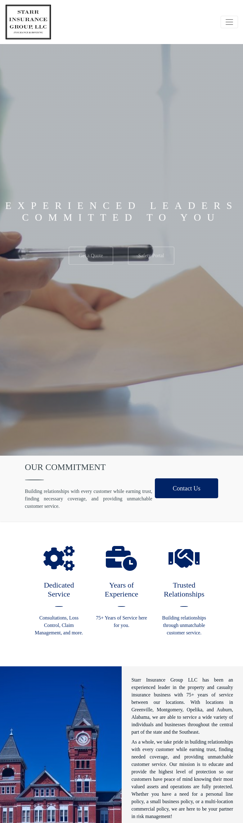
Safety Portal (151, 258)
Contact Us (186, 488)
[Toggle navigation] (229, 22)
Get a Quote (91, 258)
